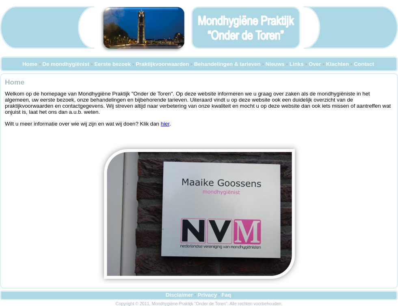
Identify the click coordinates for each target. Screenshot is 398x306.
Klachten (337, 64)
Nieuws (275, 64)
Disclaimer (179, 295)
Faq (226, 295)
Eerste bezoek (112, 64)
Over (315, 64)
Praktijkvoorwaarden (162, 64)
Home (29, 64)
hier (165, 124)
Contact (364, 64)
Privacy (207, 295)
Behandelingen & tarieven (227, 64)
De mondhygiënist (65, 64)
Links (297, 64)
